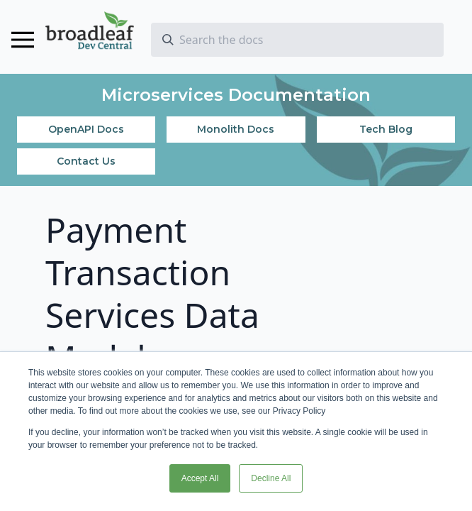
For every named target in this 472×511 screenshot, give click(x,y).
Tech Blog (385, 129)
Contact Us (86, 161)
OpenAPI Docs (86, 129)
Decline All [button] (271, 478)
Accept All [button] (200, 478)
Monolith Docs (235, 129)
